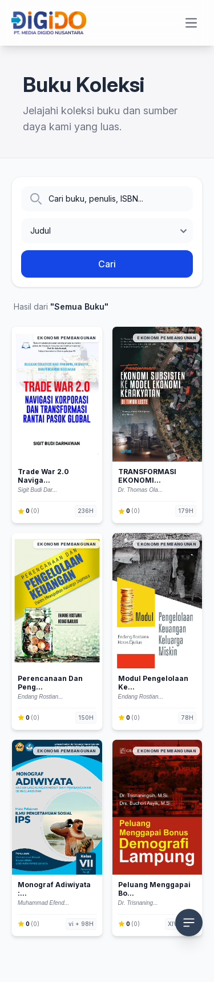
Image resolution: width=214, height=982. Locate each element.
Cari (107, 264)
